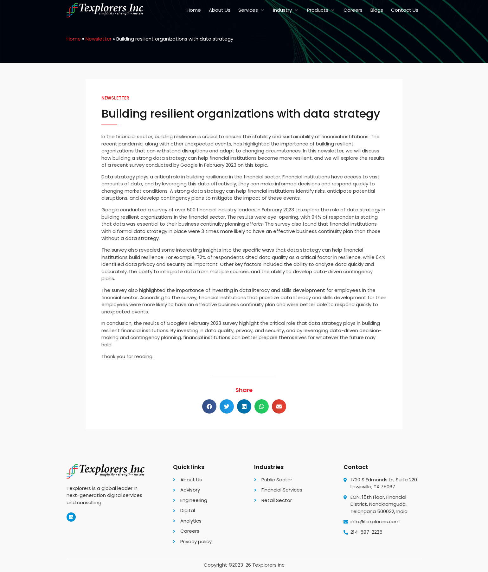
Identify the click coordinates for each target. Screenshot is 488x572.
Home (74, 38)
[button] (251, 10)
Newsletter (99, 38)
